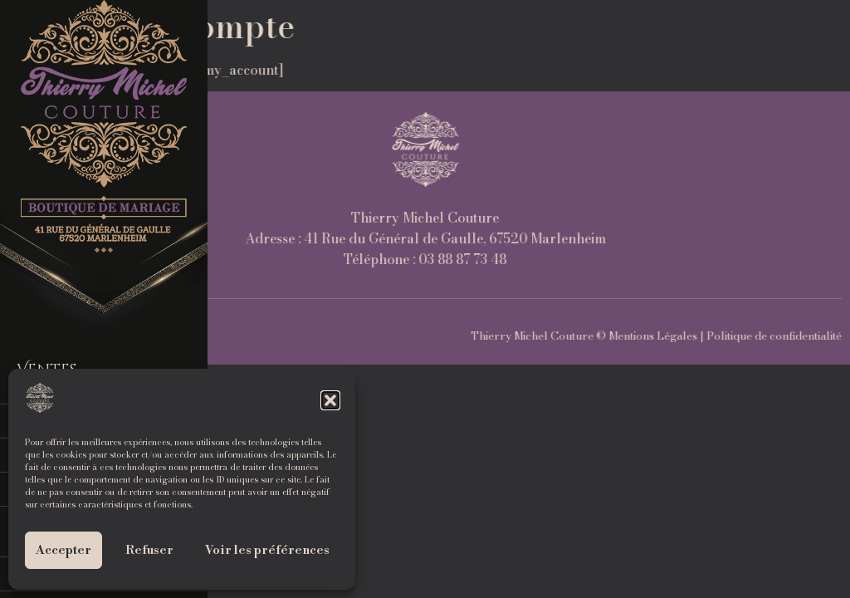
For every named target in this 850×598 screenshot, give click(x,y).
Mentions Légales (794, 335)
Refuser (149, 550)
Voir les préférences (267, 550)
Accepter (63, 550)
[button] (330, 400)
